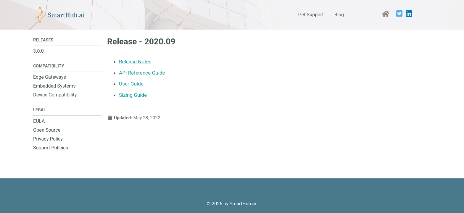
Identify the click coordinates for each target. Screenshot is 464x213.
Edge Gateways (49, 77)
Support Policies (50, 148)
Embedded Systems (54, 86)
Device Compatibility (55, 95)
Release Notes (135, 61)
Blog (339, 14)
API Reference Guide (142, 73)
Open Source (46, 130)
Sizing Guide (133, 95)
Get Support (311, 14)
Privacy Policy (48, 139)
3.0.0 (38, 51)
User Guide (131, 84)
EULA (39, 121)
